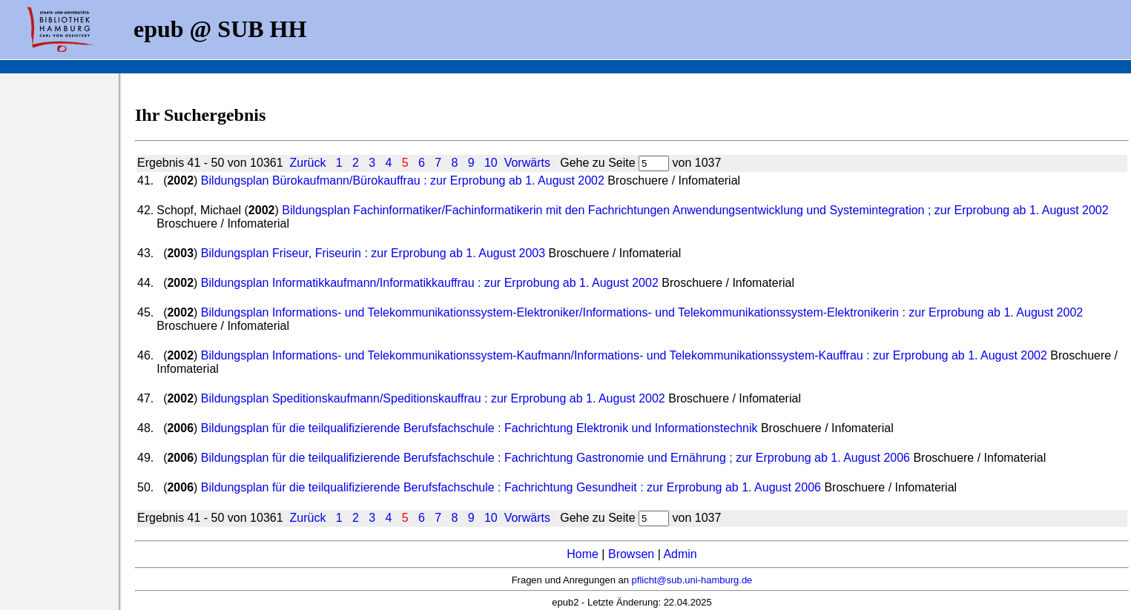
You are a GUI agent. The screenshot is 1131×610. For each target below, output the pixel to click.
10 (491, 162)
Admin (679, 554)
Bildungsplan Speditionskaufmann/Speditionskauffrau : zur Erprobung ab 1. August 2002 (434, 398)
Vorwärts (527, 162)
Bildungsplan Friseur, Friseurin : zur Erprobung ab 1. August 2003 (375, 253)
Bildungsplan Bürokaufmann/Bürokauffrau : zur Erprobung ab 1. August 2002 (404, 180)
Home (583, 554)
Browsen (631, 554)
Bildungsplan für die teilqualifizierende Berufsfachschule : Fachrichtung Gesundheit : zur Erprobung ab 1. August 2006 (513, 487)
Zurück (307, 162)
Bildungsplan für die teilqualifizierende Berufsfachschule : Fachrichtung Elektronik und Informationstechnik (481, 428)
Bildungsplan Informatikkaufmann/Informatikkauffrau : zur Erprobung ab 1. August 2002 (431, 282)
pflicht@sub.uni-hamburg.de (692, 580)
